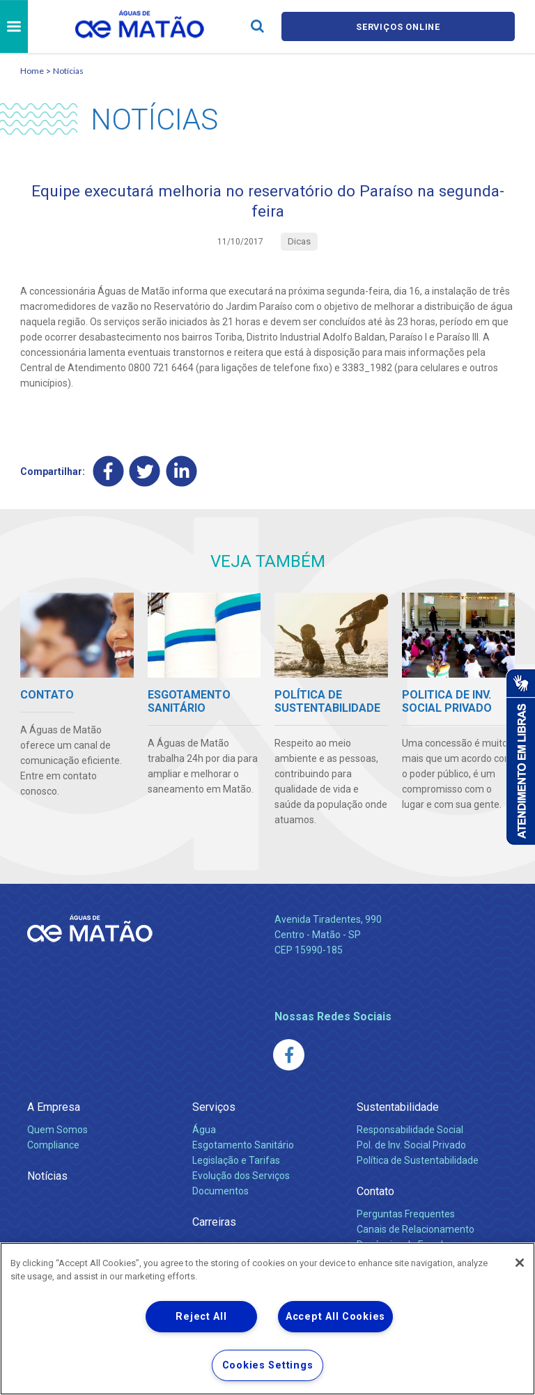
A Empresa (53, 1109)
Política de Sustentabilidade (418, 1163)
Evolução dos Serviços (241, 1178)
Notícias (68, 70)
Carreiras (214, 1224)
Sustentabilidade (398, 1109)
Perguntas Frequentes (406, 1216)
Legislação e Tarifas (236, 1163)
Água (204, 1132)
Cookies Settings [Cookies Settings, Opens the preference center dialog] (267, 1365)
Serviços (213, 1109)
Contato (375, 1194)
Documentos (220, 1193)
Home (32, 70)
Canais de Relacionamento (415, 1232)
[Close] (519, 1262)
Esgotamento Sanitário (243, 1147)
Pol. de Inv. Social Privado (411, 1147)
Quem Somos (57, 1132)
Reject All (201, 1317)
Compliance (53, 1147)
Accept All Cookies (335, 1317)
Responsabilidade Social (410, 1132)
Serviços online (398, 27)
